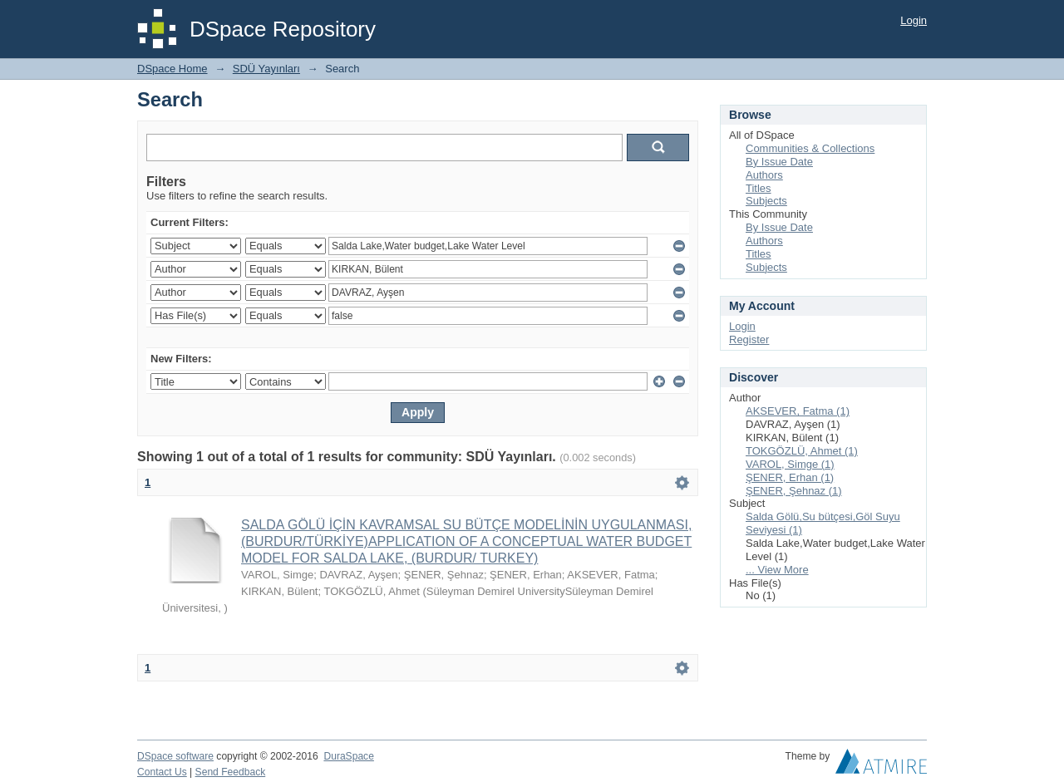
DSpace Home (172, 68)
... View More (777, 569)
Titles (758, 188)
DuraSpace (348, 756)
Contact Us (162, 772)
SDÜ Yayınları (266, 68)
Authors (764, 175)
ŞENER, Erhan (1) (790, 477)
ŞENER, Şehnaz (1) (794, 490)
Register (749, 339)
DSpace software (175, 756)
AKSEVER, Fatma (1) (798, 411)
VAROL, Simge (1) (790, 464)
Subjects (766, 200)
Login (913, 20)
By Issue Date (779, 161)
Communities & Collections (810, 148)
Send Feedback (230, 772)
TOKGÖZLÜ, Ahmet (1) (802, 451)
